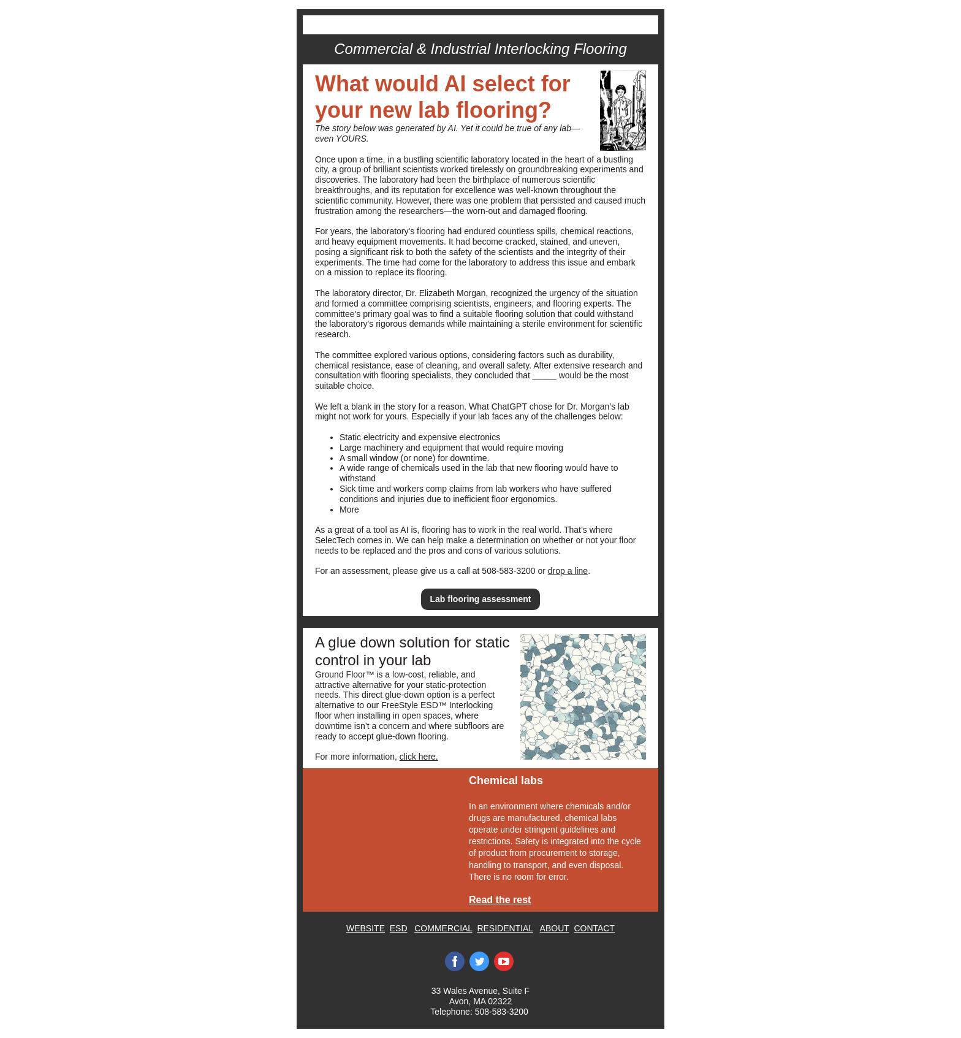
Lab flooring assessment (480, 599)
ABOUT (554, 928)
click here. (419, 756)
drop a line (568, 571)
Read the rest (500, 900)
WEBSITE (365, 928)
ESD (399, 928)
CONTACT (594, 928)
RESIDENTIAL (505, 928)
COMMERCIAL (443, 928)
